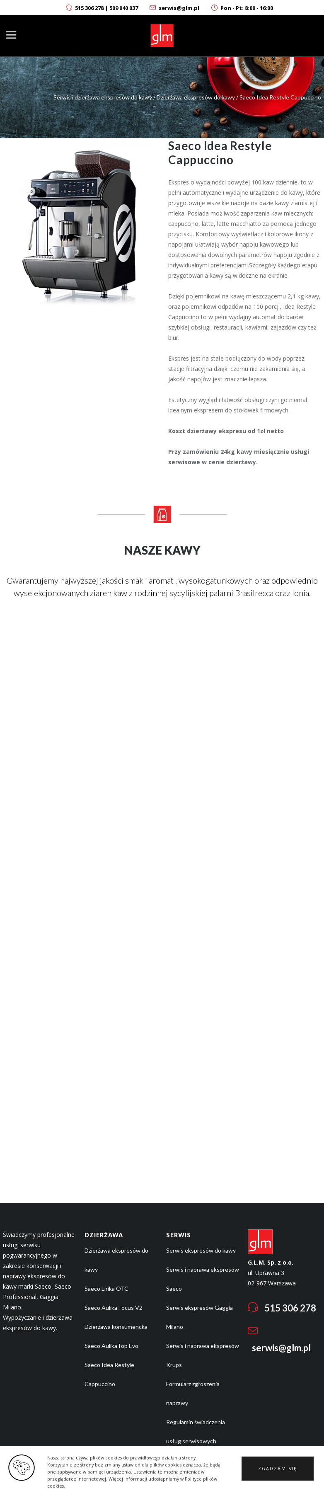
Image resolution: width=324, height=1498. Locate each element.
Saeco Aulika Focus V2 (114, 1307)
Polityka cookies (187, 1460)
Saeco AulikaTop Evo (111, 1345)
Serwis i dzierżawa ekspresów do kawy (102, 97)
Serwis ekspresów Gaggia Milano (199, 1317)
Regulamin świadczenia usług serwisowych (195, 1431)
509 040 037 (123, 8)
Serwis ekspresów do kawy (201, 1250)
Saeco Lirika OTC (106, 1288)
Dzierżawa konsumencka (116, 1326)
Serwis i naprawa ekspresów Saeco (202, 1279)
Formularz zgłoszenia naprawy (193, 1393)
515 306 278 (89, 8)
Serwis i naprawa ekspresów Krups (202, 1355)
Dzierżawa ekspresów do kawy (196, 97)
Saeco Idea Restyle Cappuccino (109, 1374)
